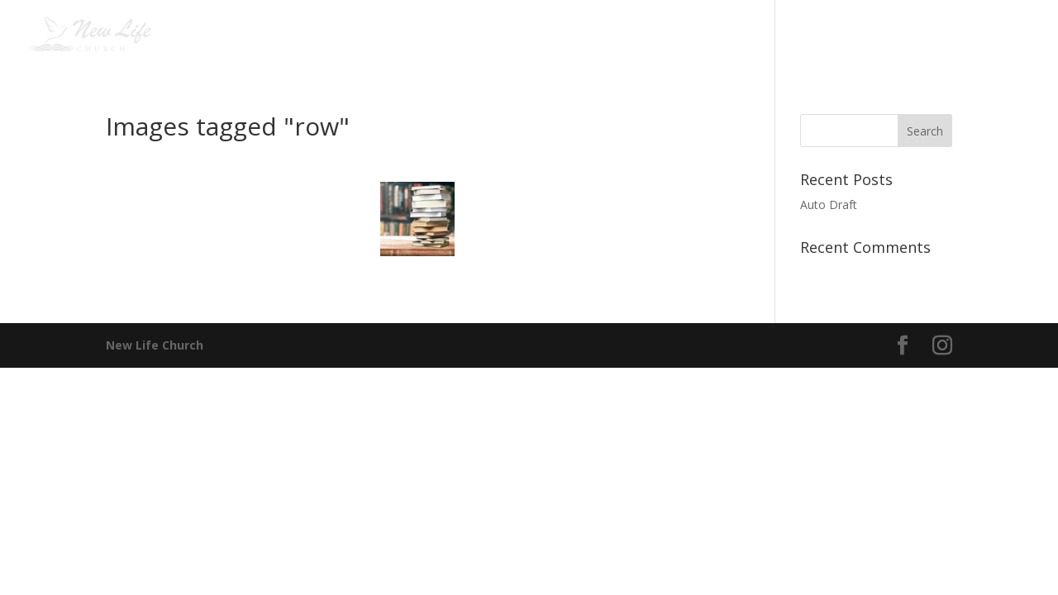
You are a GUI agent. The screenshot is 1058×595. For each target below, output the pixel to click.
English (989, 33)
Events (551, 33)
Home (325, 33)
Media (728, 33)
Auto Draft (828, 204)
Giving (809, 33)
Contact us (905, 33)
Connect (640, 33)
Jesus (486, 33)
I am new (397, 33)
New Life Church (154, 345)
